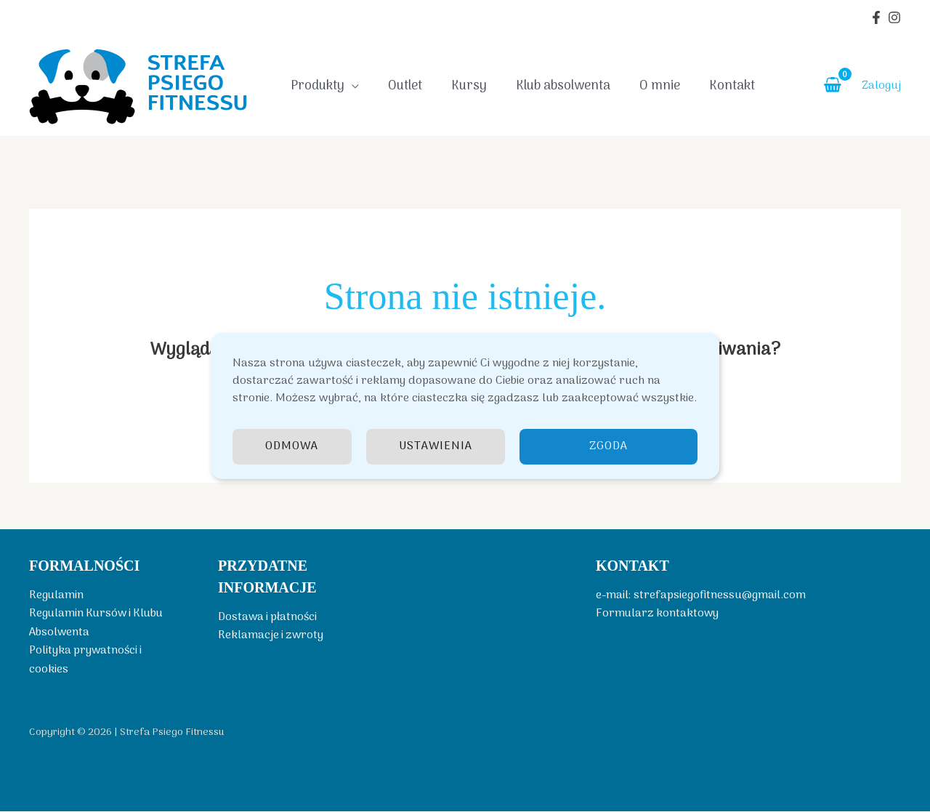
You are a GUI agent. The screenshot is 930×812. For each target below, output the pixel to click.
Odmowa (292, 446)
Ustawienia (436, 446)
